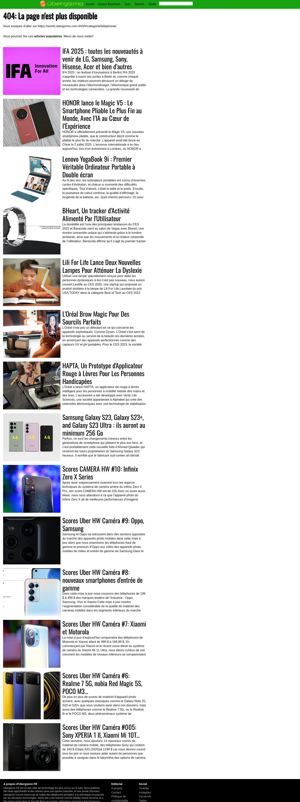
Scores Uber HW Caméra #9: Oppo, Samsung (103, 524)
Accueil (90, 4)
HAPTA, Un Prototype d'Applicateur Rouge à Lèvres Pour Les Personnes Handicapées (103, 373)
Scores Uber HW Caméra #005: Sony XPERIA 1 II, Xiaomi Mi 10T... (101, 731)
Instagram (145, 792)
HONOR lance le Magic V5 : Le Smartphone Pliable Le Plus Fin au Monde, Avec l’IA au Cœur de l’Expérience (102, 114)
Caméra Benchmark (109, 4)
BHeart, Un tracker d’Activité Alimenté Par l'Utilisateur (96, 214)
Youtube (144, 788)
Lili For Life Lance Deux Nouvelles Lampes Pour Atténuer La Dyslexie (102, 266)
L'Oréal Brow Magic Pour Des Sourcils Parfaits (95, 317)
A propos (116, 788)
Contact (116, 792)
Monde (152, 4)
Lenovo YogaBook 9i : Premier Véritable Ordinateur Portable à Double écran (98, 166)
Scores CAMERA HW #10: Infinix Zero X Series (100, 472)
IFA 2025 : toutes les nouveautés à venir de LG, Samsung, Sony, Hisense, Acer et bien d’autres (102, 58)
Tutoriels (139, 4)
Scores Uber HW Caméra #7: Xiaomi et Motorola (104, 627)
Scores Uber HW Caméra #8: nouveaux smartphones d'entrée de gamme (102, 580)
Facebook (145, 796)
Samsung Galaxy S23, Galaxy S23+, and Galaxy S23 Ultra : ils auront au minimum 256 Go (103, 425)
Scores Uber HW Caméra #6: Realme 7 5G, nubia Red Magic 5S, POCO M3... (102, 683)
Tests (127, 4)
